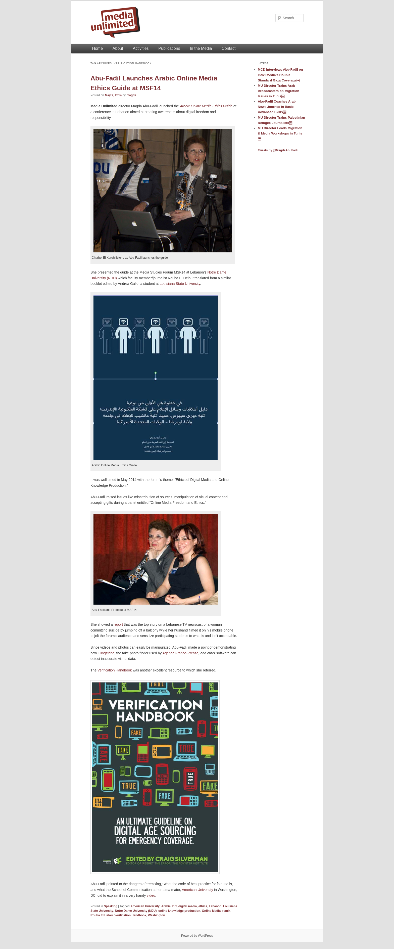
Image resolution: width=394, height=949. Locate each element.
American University (197, 890)
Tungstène (106, 653)
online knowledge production (179, 911)
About (118, 48)
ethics (203, 906)
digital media (187, 906)
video (151, 895)
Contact (228, 48)
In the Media (201, 48)
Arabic (166, 906)
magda (131, 95)
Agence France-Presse (180, 653)
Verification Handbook (114, 670)
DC (174, 906)
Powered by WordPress (197, 935)
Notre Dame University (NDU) (136, 911)
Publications (169, 48)
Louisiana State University (180, 284)
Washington (156, 915)
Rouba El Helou (101, 915)
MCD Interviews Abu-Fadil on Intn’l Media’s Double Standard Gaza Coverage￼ (280, 75)
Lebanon (215, 906)
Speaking (110, 906)
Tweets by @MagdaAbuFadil (278, 150)
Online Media (211, 911)
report (118, 624)
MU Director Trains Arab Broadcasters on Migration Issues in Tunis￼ (278, 91)
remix (226, 911)
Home (97, 48)
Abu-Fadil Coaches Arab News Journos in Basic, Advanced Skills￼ (277, 107)
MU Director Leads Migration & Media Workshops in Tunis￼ (280, 133)
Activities (141, 48)
